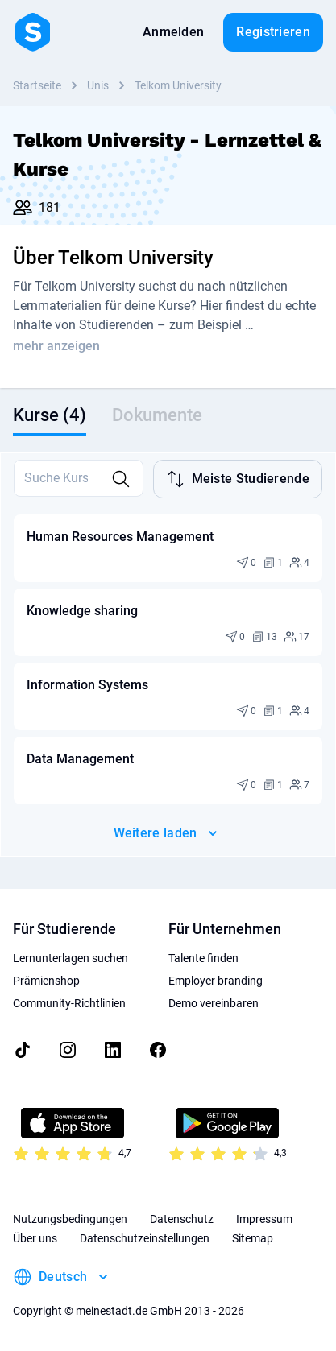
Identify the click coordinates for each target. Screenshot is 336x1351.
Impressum (264, 1219)
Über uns (35, 1238)
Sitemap (252, 1238)
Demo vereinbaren (213, 1003)
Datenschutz (182, 1219)
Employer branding (215, 980)
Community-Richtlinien (69, 1003)
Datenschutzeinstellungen (144, 1238)
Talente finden (203, 958)
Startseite (37, 85)
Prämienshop (46, 980)
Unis (98, 85)
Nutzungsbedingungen (70, 1219)
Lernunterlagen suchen (70, 958)
